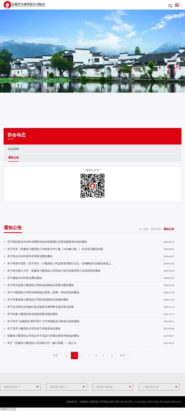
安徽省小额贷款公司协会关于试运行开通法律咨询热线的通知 (43, 335)
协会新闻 (13, 149)
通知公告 (13, 157)
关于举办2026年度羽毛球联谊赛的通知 (29, 256)
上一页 (66, 355)
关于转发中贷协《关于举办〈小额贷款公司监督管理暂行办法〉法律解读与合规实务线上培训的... (60, 263)
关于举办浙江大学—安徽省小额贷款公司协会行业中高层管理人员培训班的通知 (53, 270)
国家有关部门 (12, 387)
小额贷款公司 (151, 387)
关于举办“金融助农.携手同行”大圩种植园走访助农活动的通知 (43, 321)
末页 (122, 355)
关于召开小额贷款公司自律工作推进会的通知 (33, 328)
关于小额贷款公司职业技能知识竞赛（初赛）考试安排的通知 (43, 292)
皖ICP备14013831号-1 (122, 401)
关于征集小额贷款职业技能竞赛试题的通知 (32, 314)
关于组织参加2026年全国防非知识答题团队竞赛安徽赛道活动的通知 (47, 241)
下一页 (112, 355)
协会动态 (156, 229)
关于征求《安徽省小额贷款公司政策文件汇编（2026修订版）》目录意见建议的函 (55, 249)
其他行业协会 (105, 387)
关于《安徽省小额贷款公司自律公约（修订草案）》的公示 (41, 343)
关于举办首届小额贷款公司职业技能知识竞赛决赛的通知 (40, 285)
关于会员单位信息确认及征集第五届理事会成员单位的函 (40, 306)
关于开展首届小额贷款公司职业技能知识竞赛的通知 (37, 299)
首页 (145, 229)
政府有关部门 (58, 387)
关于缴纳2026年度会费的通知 (24, 278)
